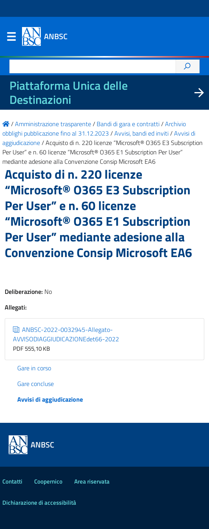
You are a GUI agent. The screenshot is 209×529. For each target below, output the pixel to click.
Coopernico (48, 481)
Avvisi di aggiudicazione (50, 399)
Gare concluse (35, 383)
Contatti (12, 481)
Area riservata (92, 481)
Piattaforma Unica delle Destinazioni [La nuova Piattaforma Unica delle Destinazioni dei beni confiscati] (68, 92)
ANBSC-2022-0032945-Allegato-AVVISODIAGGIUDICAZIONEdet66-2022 (66, 334)
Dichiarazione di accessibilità (39, 502)
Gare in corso (34, 368)
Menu (11, 38)
